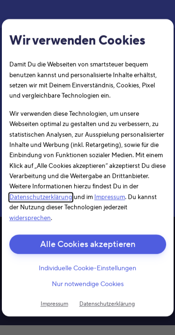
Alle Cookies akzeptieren (87, 244)
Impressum (109, 197)
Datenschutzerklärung (40, 197)
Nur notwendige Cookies (88, 284)
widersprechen (30, 218)
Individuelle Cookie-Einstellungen (87, 268)
